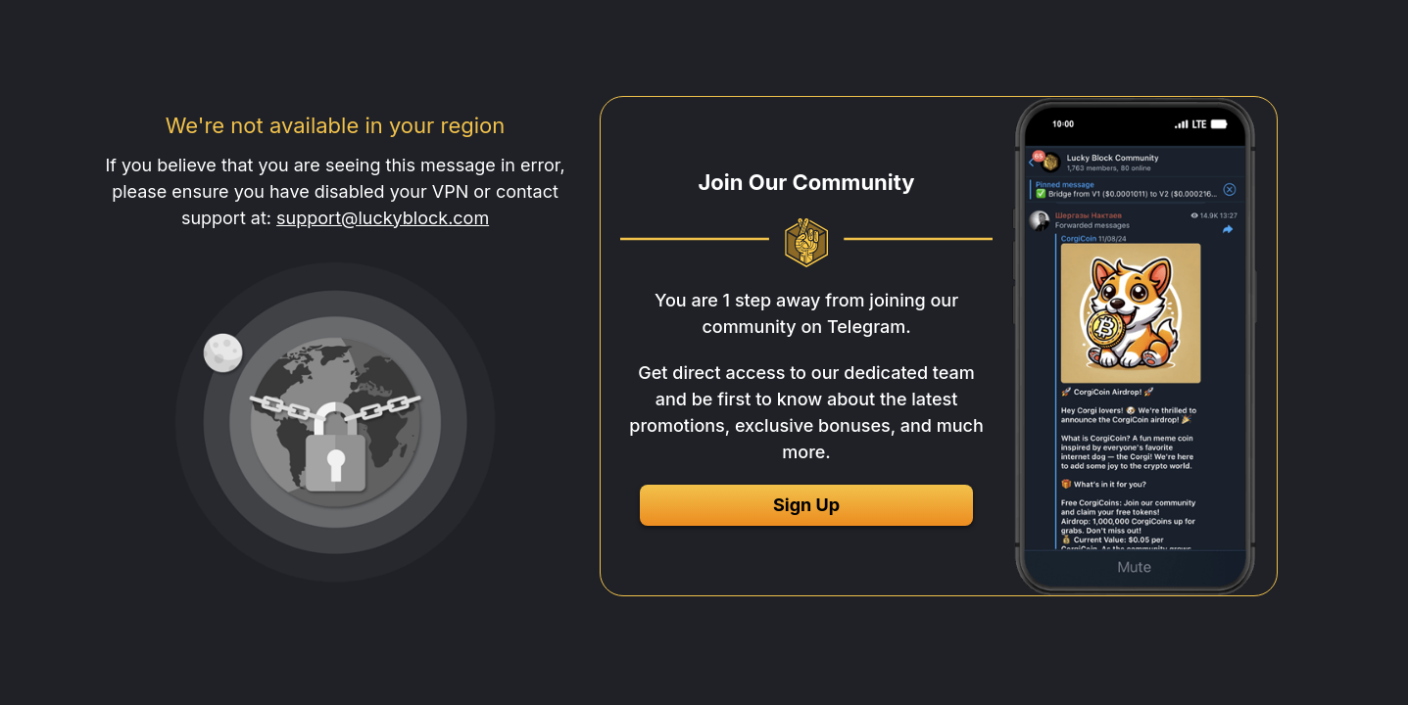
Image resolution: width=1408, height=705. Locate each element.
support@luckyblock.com (382, 218)
